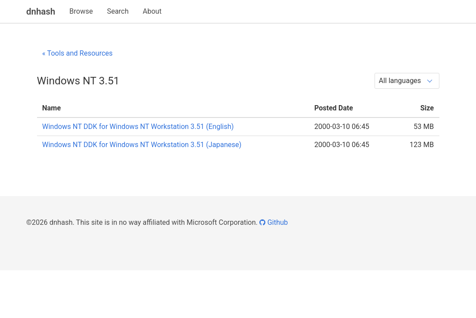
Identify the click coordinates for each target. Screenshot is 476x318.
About (152, 11)
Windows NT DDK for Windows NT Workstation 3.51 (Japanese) (142, 144)
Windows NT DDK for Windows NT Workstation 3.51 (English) (138, 126)
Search (117, 11)
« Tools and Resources (77, 53)
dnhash (41, 11)
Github (273, 222)
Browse (81, 11)
